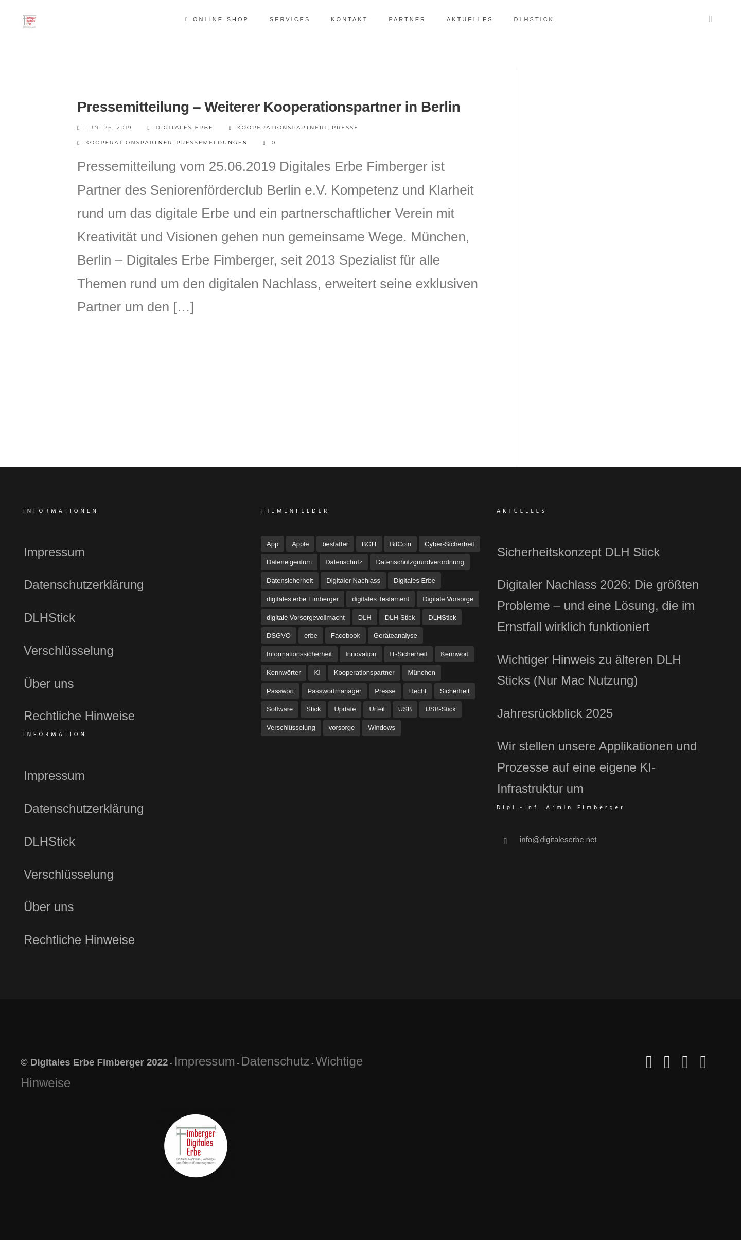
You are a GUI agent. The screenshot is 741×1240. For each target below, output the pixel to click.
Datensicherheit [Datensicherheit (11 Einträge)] (290, 580)
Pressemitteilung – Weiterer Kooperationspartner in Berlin (268, 107)
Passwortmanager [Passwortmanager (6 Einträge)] (334, 691)
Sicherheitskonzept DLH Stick (578, 552)
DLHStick (534, 19)
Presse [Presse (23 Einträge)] (385, 691)
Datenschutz (275, 1061)
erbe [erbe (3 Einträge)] (310, 635)
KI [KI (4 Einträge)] (317, 672)
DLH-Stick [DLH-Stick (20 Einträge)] (400, 617)
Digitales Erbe (181, 128)
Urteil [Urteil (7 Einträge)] (376, 709)
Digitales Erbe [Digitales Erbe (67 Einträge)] (414, 580)
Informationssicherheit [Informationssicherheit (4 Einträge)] (299, 654)
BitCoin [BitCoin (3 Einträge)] (400, 544)
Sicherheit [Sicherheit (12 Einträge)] (455, 691)
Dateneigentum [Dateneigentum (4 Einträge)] (289, 562)
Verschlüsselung (69, 650)
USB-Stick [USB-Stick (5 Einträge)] (440, 709)
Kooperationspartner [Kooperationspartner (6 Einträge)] (364, 672)
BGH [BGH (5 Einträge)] (369, 544)
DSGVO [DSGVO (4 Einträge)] (279, 635)
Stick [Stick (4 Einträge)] (313, 709)
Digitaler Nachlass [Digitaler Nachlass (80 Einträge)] (353, 580)
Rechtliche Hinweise (79, 716)
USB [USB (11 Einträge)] (405, 709)
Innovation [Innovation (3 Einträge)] (360, 654)
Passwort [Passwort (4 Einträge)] (280, 691)
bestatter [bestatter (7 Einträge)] (335, 544)
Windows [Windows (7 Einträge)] (381, 727)
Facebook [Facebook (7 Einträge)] (345, 635)
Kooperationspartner (129, 142)
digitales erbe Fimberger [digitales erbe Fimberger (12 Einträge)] (303, 599)
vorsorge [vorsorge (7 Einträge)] (342, 727)
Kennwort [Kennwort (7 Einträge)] (454, 654)
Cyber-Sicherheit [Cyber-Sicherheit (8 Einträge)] (449, 544)
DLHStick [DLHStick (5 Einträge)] (442, 617)
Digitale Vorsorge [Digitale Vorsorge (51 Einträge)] (447, 599)
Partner (407, 19)
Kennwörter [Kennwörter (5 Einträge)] (284, 672)
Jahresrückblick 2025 (555, 713)
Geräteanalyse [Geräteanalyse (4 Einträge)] (395, 635)
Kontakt (349, 19)
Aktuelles (470, 19)
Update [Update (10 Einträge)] (345, 709)
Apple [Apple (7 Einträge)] (300, 544)
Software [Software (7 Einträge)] (280, 709)
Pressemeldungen (212, 142)
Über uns (49, 683)
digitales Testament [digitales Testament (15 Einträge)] (380, 599)
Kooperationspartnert (282, 127)
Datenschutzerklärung (84, 584)
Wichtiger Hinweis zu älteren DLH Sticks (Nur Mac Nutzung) (589, 670)
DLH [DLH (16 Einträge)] (365, 617)
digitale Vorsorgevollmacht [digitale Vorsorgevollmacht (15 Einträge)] (306, 617)
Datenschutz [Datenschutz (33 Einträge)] (343, 562)
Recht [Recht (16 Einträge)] (418, 691)
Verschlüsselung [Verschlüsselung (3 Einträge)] (291, 727)
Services (290, 19)
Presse (345, 127)
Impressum (54, 552)
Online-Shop (218, 19)
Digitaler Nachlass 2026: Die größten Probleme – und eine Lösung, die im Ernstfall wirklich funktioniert (598, 606)
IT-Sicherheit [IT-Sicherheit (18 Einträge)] (408, 654)
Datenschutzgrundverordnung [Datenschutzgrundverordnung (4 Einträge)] (420, 562)
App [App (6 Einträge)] (272, 544)
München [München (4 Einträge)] (421, 672)
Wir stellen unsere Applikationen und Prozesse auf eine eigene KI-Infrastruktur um (597, 767)
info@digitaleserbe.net (558, 839)
